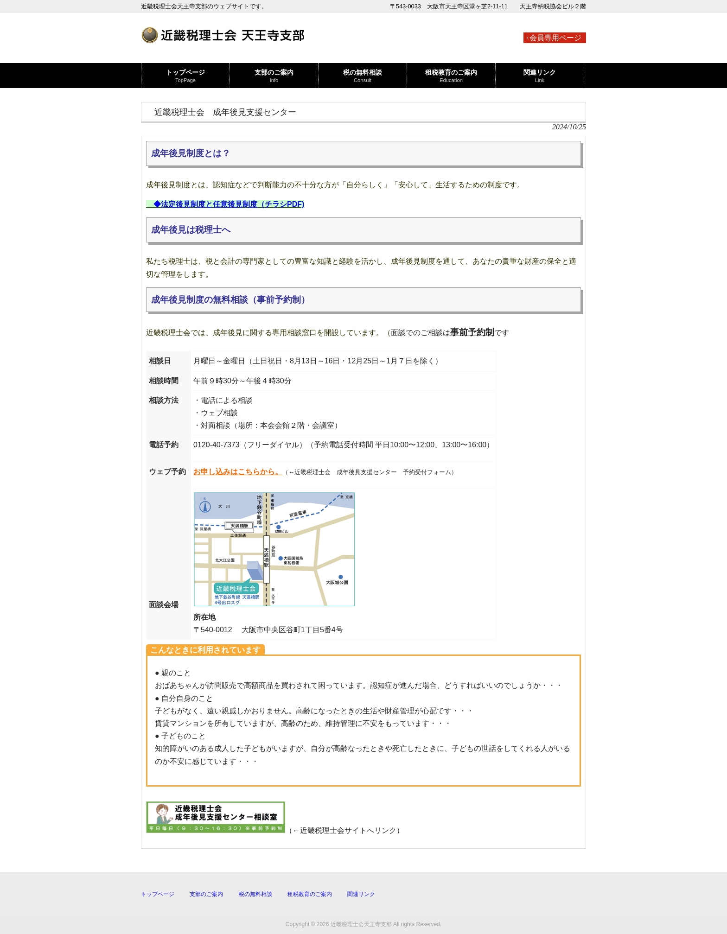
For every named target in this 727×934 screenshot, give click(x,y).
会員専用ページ (555, 38)
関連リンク (361, 894)
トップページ (157, 894)
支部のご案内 (206, 894)
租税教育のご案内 (309, 894)
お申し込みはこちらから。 (237, 472)
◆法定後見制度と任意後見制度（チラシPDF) (228, 204)
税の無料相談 (255, 894)
